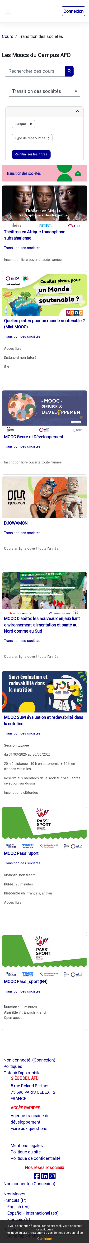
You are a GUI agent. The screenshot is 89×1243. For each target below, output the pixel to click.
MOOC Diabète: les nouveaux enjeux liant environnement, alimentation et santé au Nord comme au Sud (42, 625)
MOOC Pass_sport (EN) (25, 981)
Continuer (44, 1239)
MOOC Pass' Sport (21, 853)
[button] (55, 11)
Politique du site (17, 1232)
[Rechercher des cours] (35, 71)
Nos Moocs (14, 1193)
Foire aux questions (29, 1128)
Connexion (73, 11)
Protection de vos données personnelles (56, 1232)
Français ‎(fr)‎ (15, 1200)
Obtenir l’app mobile (22, 1072)
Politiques (13, 1066)
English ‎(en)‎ (18, 1206)
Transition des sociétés (22, 248)
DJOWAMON (16, 523)
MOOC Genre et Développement (33, 437)
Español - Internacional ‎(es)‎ (33, 1213)
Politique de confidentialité (36, 1158)
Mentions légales (27, 1145)
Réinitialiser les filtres (31, 154)
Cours (7, 36)
